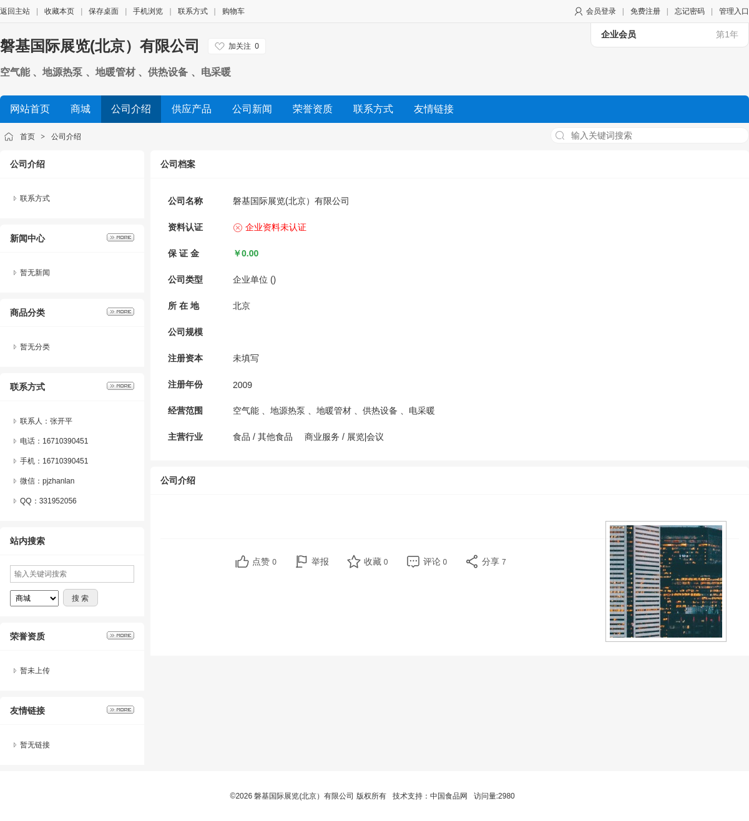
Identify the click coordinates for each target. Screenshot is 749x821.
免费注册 (645, 11)
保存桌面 (104, 11)
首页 (27, 136)
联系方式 (193, 11)
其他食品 (275, 437)
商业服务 (322, 437)
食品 (241, 437)
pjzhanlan (58, 481)
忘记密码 (690, 11)
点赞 (264, 561)
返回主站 (15, 11)
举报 (320, 561)
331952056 (58, 501)
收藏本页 (59, 11)
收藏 (376, 561)
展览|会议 (365, 437)
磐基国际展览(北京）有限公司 (100, 45)
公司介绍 (66, 136)
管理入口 (734, 11)
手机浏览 (148, 11)
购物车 (233, 11)
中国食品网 (449, 796)
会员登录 (601, 11)
